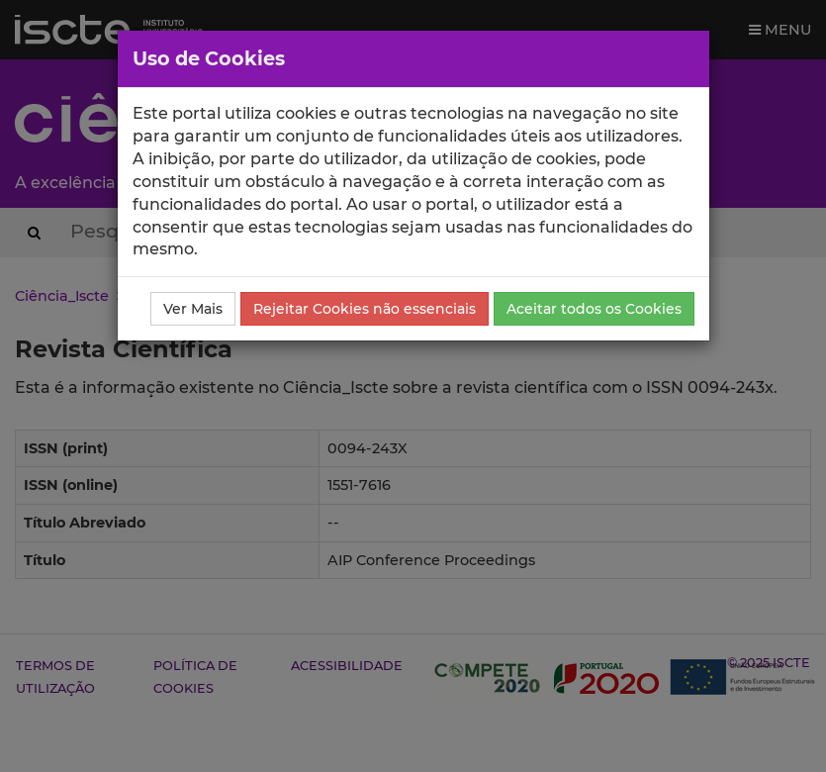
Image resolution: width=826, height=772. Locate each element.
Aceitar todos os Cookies (594, 309)
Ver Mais (193, 309)
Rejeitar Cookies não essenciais (364, 309)
